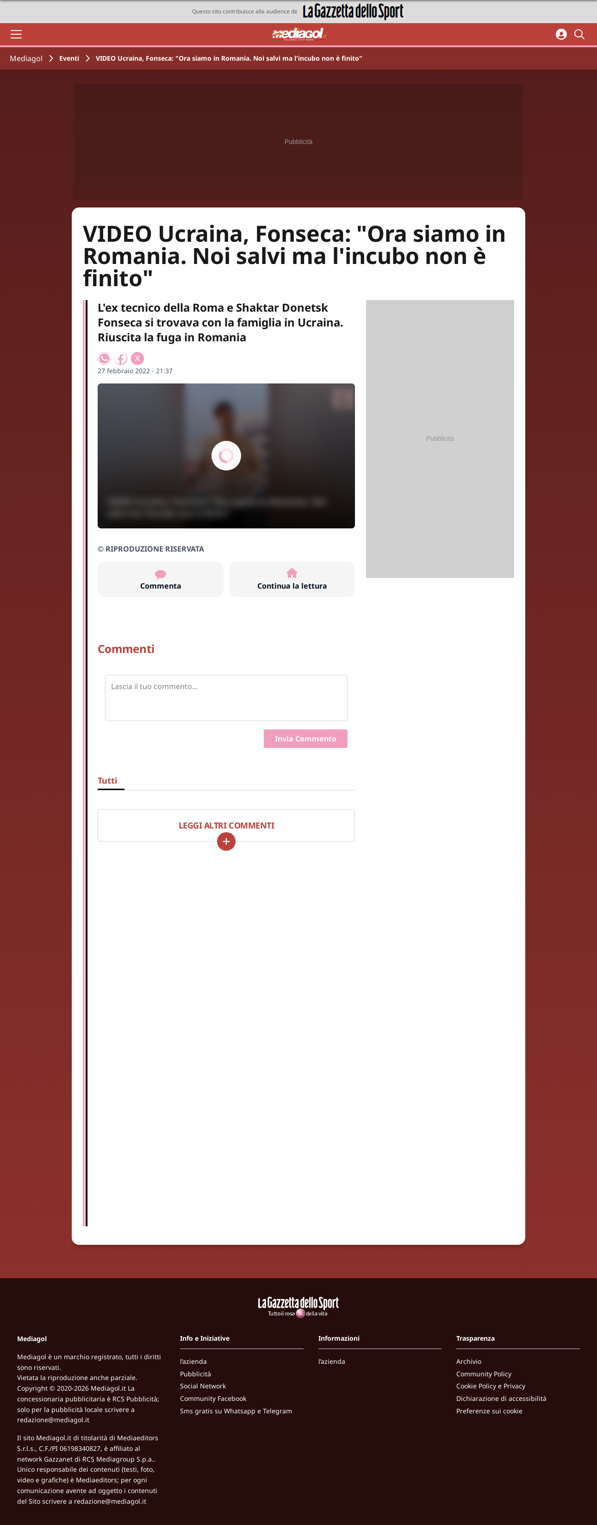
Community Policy (483, 1373)
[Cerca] (580, 34)
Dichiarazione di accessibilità (501, 1398)
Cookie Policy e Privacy (490, 1385)
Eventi (69, 58)
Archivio (468, 1361)
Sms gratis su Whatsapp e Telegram (236, 1410)
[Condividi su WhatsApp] (104, 358)
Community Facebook (213, 1398)
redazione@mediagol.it (53, 1419)
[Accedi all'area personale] (561, 34)
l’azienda (193, 1361)
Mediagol (26, 58)
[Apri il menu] (16, 34)
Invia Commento (305, 739)
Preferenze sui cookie (489, 1410)
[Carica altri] (226, 841)
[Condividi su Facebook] (120, 358)
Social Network (203, 1385)
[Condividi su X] (137, 358)
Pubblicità (195, 1373)
